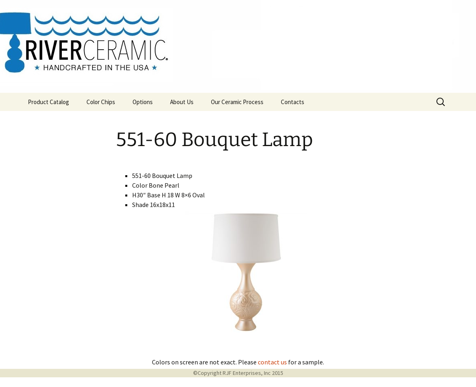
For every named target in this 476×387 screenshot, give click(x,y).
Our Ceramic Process (237, 102)
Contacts (292, 102)
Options (143, 102)
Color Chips (100, 102)
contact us (272, 362)
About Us (182, 102)
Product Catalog (48, 102)
